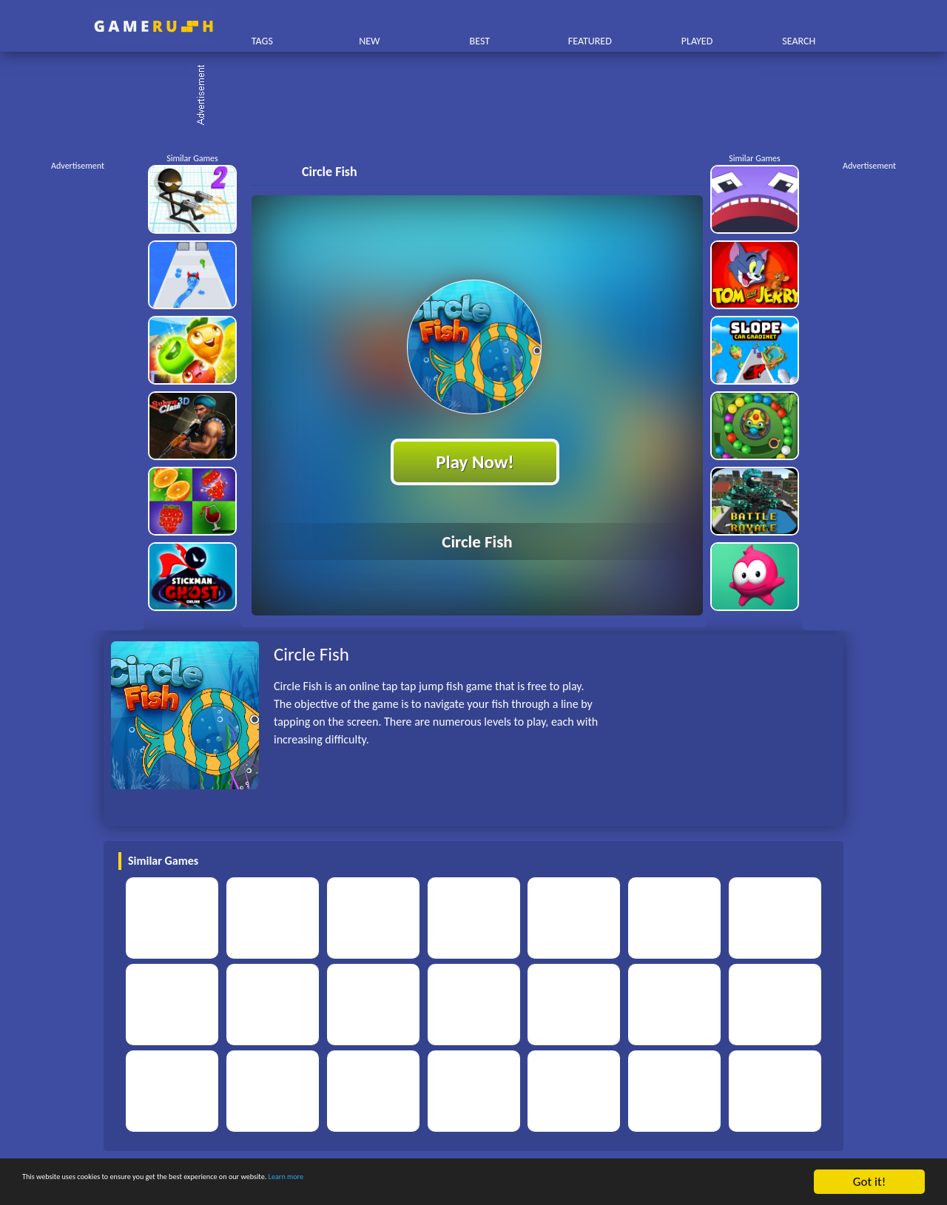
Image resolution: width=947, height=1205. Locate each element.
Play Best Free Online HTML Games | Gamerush (153, 26)
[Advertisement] (481, 96)
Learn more (462, 1183)
